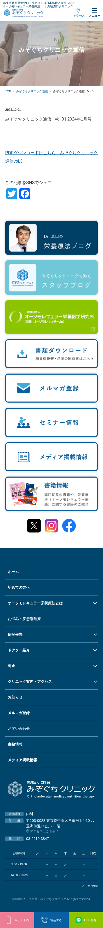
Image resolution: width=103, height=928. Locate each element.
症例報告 (15, 634)
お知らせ (15, 697)
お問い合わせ (19, 728)
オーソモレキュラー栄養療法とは (35, 603)
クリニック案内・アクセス (30, 681)
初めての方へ (19, 587)
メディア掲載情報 (22, 760)
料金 (11, 666)
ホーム (13, 572)
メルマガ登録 (19, 713)
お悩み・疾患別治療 (24, 619)
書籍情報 (15, 744)
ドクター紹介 (19, 650)
